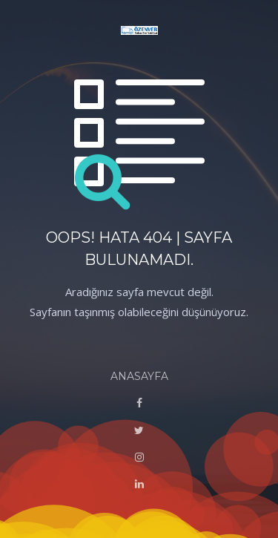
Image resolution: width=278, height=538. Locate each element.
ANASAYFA (139, 376)
